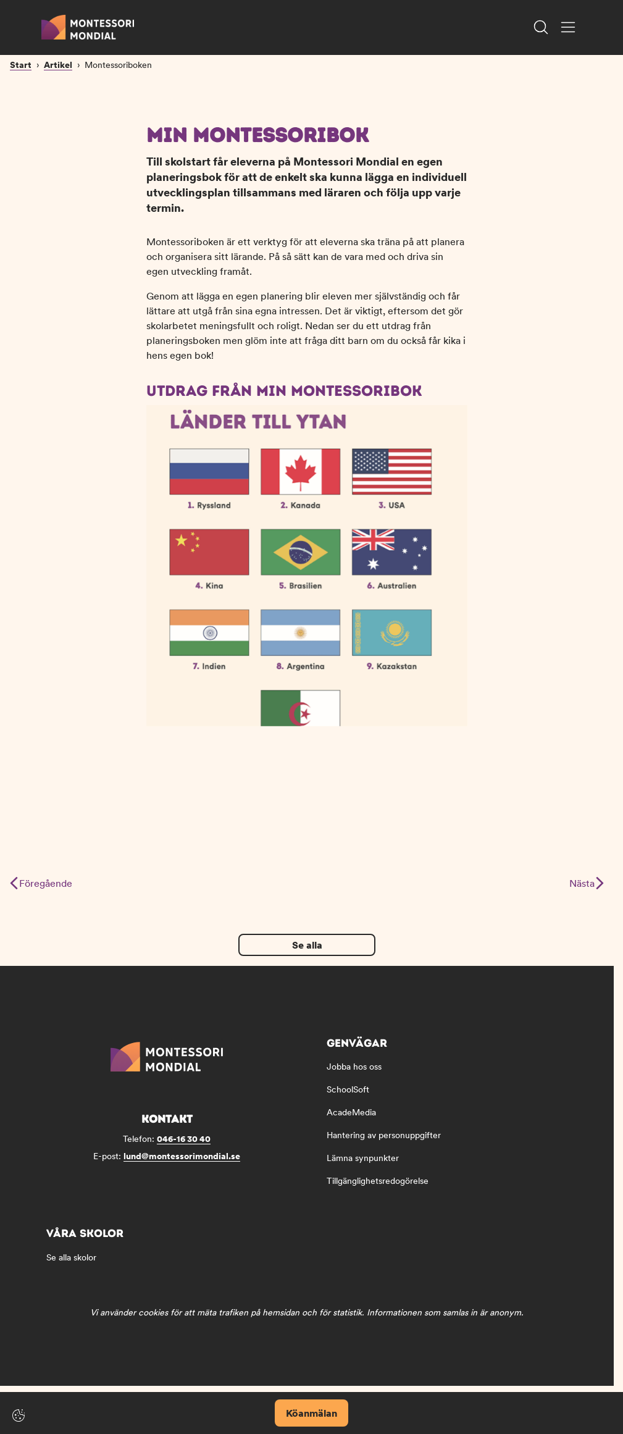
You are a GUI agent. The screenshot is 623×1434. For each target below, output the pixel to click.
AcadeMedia (351, 1120)
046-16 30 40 (184, 1146)
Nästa (586, 891)
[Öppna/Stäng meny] (568, 27)
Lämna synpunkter (363, 1166)
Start (20, 122)
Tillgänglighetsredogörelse (378, 1188)
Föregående (41, 891)
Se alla (307, 953)
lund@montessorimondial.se (181, 1164)
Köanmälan (311, 1413)
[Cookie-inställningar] (18, 1415)
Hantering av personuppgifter (384, 1143)
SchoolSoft (348, 1097)
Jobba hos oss (354, 1074)
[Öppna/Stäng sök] (540, 27)
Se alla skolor (71, 1265)
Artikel (58, 122)
